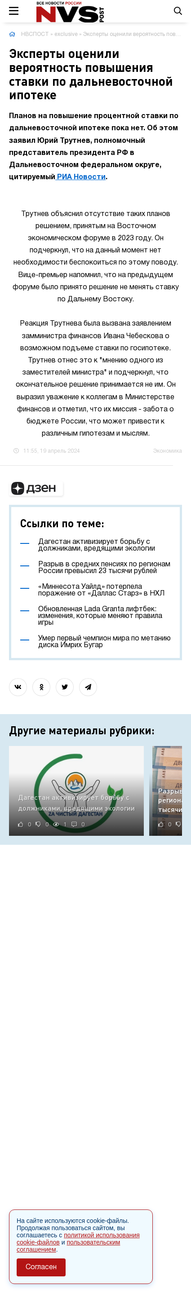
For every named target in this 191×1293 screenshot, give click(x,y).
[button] (36, 488)
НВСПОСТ (35, 34)
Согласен (41, 1267)
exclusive (66, 34)
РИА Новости (80, 177)
